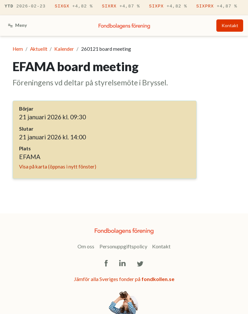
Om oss (86, 246)
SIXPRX (216, 6)
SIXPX (168, 6)
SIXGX (74, 6)
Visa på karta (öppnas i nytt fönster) (57, 166)
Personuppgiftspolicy (123, 246)
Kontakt (230, 25)
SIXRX (121, 6)
